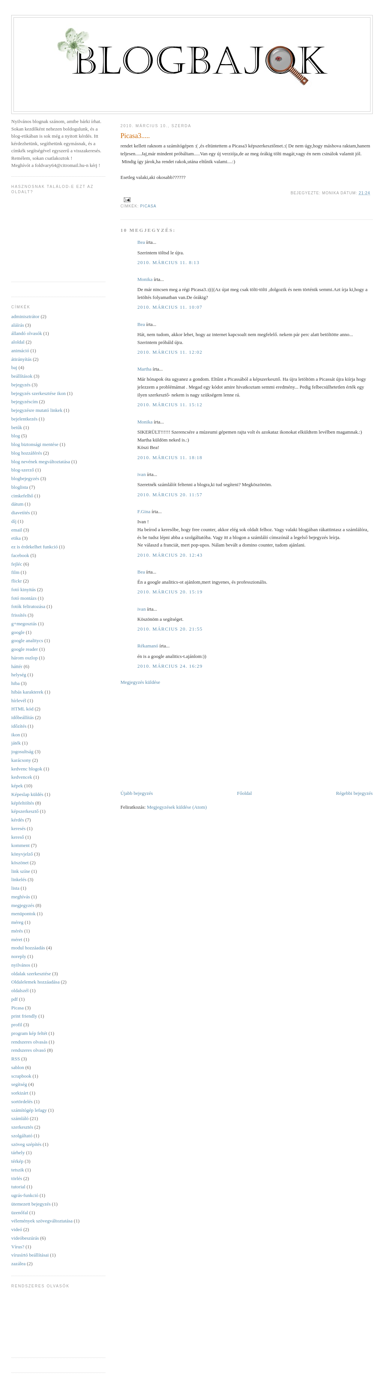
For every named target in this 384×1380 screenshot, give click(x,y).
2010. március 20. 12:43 (169, 555)
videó (16, 1229)
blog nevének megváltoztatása (40, 461)
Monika (144, 279)
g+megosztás (24, 623)
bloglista (19, 487)
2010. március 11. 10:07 (169, 307)
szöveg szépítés (26, 1144)
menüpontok (23, 913)
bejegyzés (20, 384)
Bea (141, 242)
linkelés (18, 879)
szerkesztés (22, 1127)
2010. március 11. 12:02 (169, 352)
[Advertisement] (176, 737)
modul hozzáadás (28, 948)
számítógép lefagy (29, 1110)
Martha (144, 369)
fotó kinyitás (23, 589)
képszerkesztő (25, 811)
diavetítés (20, 512)
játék (16, 743)
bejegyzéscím (24, 401)
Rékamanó (147, 646)
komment (20, 845)
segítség (19, 1084)
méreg (17, 922)
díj (13, 521)
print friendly (24, 1016)
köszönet (19, 862)
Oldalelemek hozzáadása (35, 982)
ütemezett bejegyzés (31, 1204)
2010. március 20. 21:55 (169, 629)
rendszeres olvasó (28, 1050)
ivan (141, 474)
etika (16, 538)
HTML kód (22, 709)
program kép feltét (29, 1033)
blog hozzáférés (26, 453)
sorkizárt (19, 1093)
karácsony (21, 760)
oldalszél (19, 990)
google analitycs (27, 640)
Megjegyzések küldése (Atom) (177, 807)
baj (14, 367)
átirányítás (21, 359)
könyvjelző (22, 854)
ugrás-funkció (24, 1195)
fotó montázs (24, 598)
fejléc (16, 564)
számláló (19, 1118)
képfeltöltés (22, 803)
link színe (20, 871)
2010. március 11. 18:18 (169, 457)
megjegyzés (22, 905)
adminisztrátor (25, 316)
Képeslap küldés (27, 794)
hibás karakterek (27, 692)
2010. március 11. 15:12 (169, 404)
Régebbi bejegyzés (354, 793)
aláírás (17, 325)
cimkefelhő (22, 496)
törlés (16, 1178)
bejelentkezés (24, 419)
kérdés (17, 820)
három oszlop (24, 658)
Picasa (148, 206)
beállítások (21, 376)
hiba (15, 683)
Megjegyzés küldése (140, 682)
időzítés (18, 726)
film (15, 572)
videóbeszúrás (25, 1238)
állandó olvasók (26, 333)
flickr (16, 581)
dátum (17, 504)
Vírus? (17, 1246)
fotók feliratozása (28, 606)
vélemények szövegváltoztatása (42, 1221)
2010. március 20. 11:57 (169, 494)
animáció (20, 350)
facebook (20, 555)
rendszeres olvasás (29, 1042)
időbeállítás (22, 717)
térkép (17, 1161)
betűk (16, 427)
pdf (14, 999)
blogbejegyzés (25, 478)
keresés (18, 828)
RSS (15, 1059)
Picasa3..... (135, 136)
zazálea (18, 1263)
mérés (17, 931)
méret (16, 939)
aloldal (17, 342)
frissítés (18, 615)
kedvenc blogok (26, 769)
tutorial (18, 1186)
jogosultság (22, 751)
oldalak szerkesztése (31, 973)
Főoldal (244, 793)
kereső (17, 837)
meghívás (20, 896)
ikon (15, 734)
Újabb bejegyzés (136, 793)
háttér (16, 666)
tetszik (17, 1170)
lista (15, 888)
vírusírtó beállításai (30, 1255)
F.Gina (143, 511)
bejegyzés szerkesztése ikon (38, 393)
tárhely (18, 1152)
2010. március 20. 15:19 (169, 592)
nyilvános (20, 965)
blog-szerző (22, 470)
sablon (17, 1067)
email (16, 530)
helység (18, 674)
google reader (24, 649)
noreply (18, 956)
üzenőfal (19, 1212)
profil (16, 1024)
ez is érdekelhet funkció (34, 547)
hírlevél (18, 700)
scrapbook (21, 1076)
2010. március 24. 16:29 (169, 666)
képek (17, 785)
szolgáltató (21, 1135)
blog (15, 435)
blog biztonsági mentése (34, 444)
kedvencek (21, 777)
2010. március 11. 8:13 (168, 262)
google (17, 632)
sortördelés (22, 1101)
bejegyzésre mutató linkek (36, 410)
